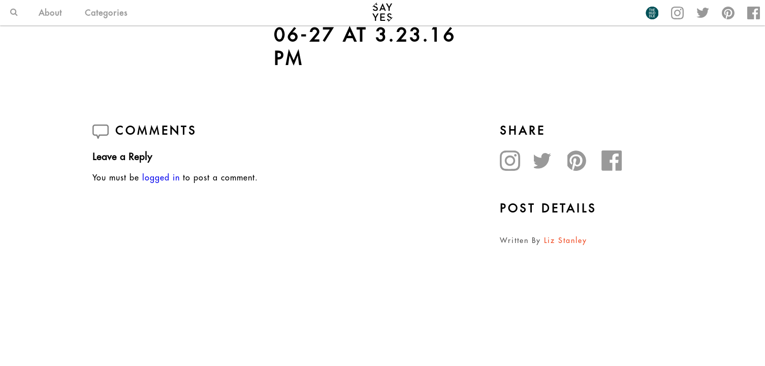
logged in (161, 177)
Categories (106, 13)
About (50, 13)
